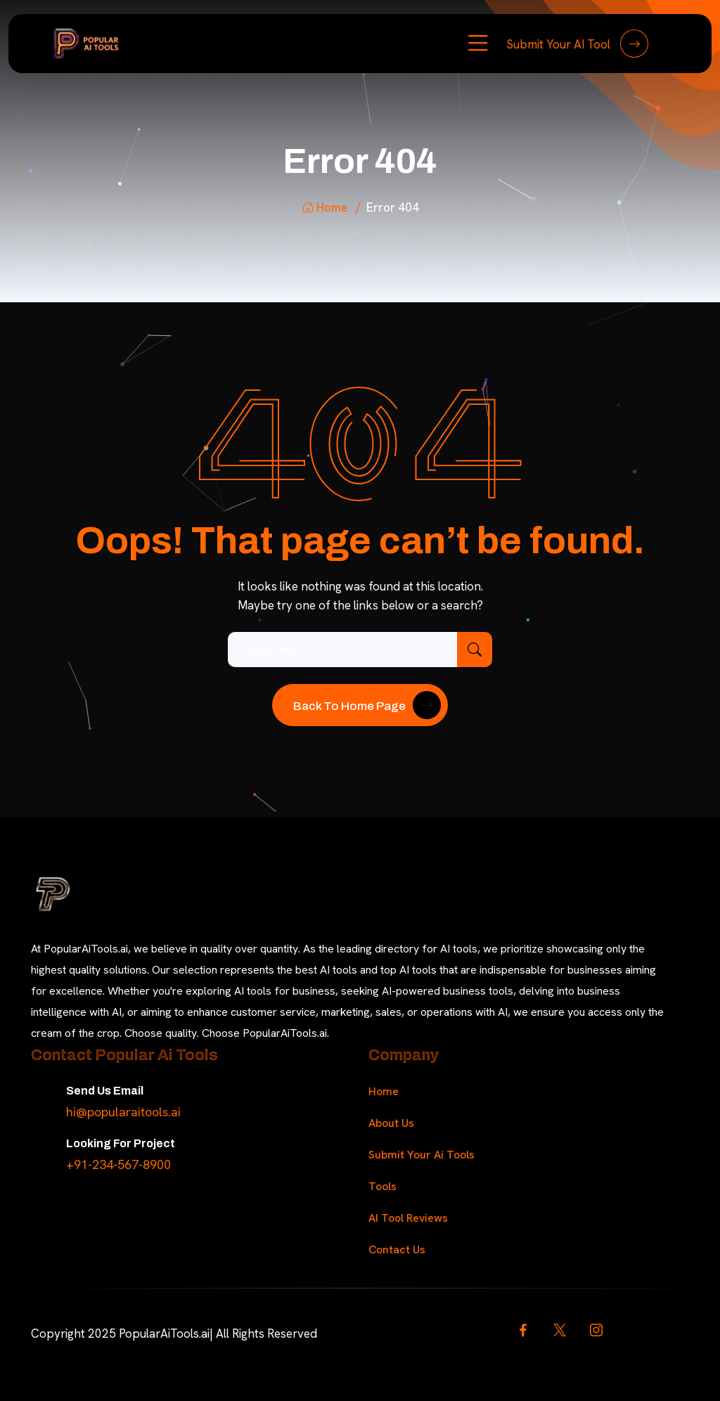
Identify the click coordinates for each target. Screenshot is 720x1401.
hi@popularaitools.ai (123, 1112)
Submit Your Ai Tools (421, 1154)
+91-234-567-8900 (118, 1164)
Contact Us (396, 1249)
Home (324, 207)
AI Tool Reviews (408, 1217)
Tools (382, 1186)
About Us (391, 1123)
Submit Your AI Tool (577, 44)
